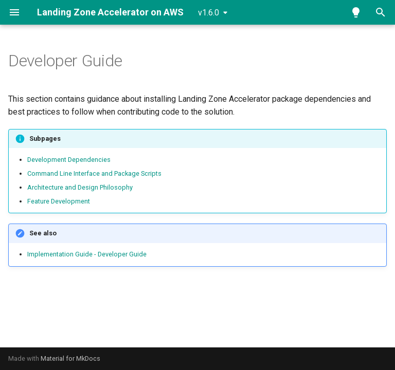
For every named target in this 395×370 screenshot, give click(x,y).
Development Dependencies (69, 159)
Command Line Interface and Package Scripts (94, 173)
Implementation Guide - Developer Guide (87, 254)
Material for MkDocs (70, 358)
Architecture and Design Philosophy (80, 187)
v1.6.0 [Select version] (208, 12)
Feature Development (58, 201)
